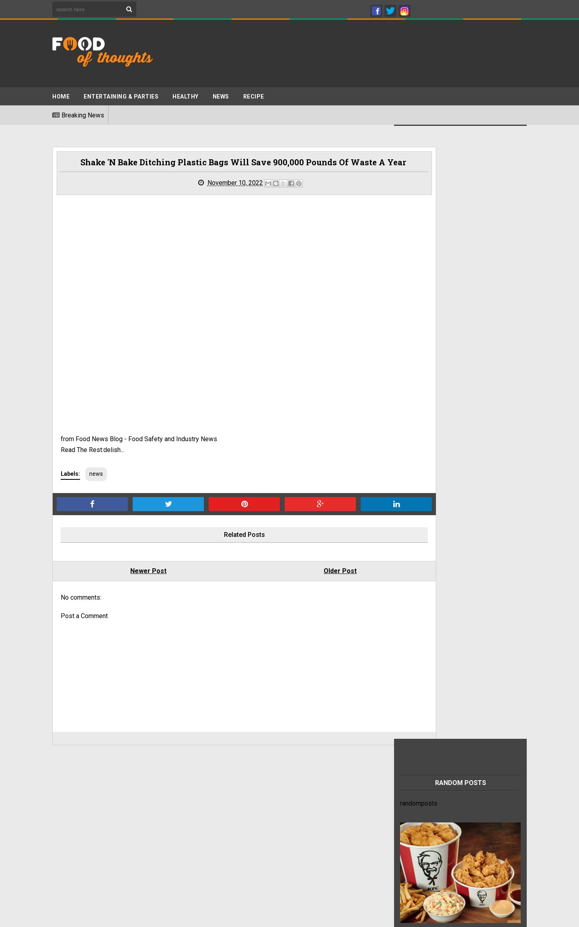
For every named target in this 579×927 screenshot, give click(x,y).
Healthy (185, 93)
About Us (65, 833)
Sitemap (64, 817)
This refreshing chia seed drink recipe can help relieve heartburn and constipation (470, 796)
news (96, 454)
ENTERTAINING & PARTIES (121, 93)
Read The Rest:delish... (92, 430)
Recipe (253, 93)
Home (61, 93)
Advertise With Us (77, 809)
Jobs (59, 825)
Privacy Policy (72, 794)
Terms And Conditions (83, 802)
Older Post (293, 551)
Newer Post (133, 551)
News (221, 93)
